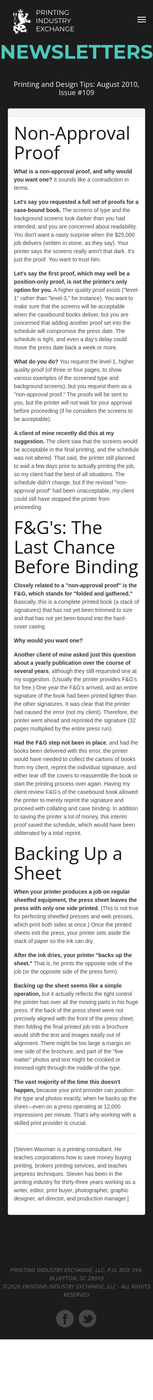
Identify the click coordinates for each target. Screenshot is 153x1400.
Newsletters (76, 52)
